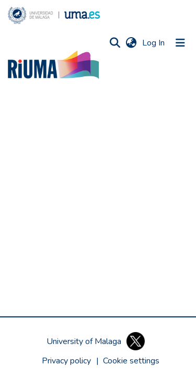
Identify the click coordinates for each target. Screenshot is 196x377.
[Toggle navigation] (180, 43)
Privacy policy (66, 361)
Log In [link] (154, 43)
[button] (54, 15)
